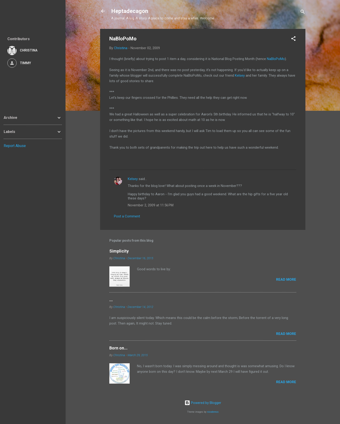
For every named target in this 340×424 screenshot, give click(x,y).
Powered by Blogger (203, 403)
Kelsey (240, 75)
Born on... (118, 348)
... (111, 299)
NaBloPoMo (276, 59)
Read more (286, 279)
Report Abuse (15, 146)
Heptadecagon (129, 11)
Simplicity (119, 251)
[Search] (302, 13)
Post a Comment (127, 216)
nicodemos (213, 411)
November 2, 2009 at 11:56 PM (150, 205)
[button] (293, 39)
